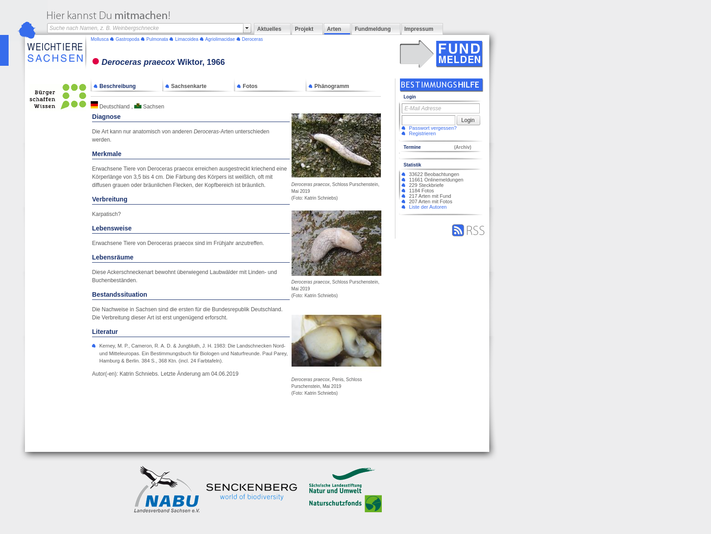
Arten (334, 29)
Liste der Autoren (428, 207)
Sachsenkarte (185, 86)
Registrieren (422, 133)
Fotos (247, 86)
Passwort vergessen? (433, 128)
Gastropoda (127, 39)
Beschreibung (114, 86)
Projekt (304, 29)
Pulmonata (157, 39)
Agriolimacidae (220, 39)
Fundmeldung (372, 29)
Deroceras (252, 39)
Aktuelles (269, 29)
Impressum (418, 29)
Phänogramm (328, 86)
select (247, 28)
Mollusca (99, 39)
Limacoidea (186, 39)
